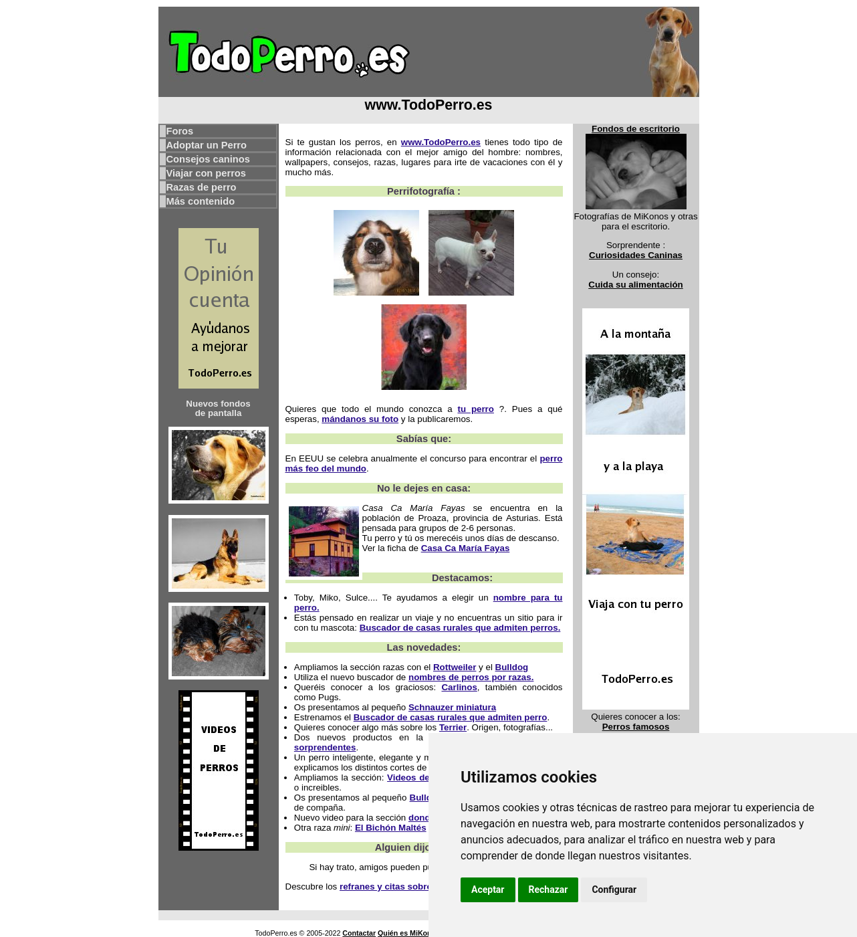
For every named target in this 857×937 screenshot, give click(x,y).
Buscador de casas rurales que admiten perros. (460, 628)
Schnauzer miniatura (452, 707)
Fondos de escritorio (636, 129)
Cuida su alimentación (635, 285)
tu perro (475, 409)
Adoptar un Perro (206, 145)
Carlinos (459, 687)
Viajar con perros (206, 173)
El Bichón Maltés (390, 828)
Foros (180, 131)
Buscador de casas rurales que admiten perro (450, 717)
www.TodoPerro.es (441, 142)
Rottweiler (454, 667)
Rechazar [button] (548, 889)
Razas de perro (201, 187)
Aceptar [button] (488, 889)
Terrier (453, 727)
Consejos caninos (208, 159)
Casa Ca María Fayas (465, 548)
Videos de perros (424, 777)
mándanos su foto (360, 419)
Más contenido (200, 201)
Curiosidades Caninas (636, 255)
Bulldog (512, 667)
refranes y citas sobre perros (401, 886)
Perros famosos (636, 727)
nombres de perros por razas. (470, 677)
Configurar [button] (614, 889)
